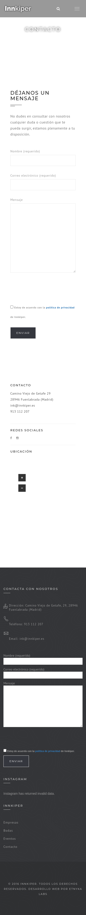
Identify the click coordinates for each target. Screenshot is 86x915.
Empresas (10, 822)
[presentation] (45, 290)
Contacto (10, 847)
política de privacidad (60, 307)
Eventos (9, 838)
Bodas (8, 830)
